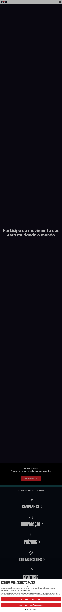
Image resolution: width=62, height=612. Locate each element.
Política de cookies (31, 609)
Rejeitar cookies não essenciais (31, 605)
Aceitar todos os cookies (31, 599)
